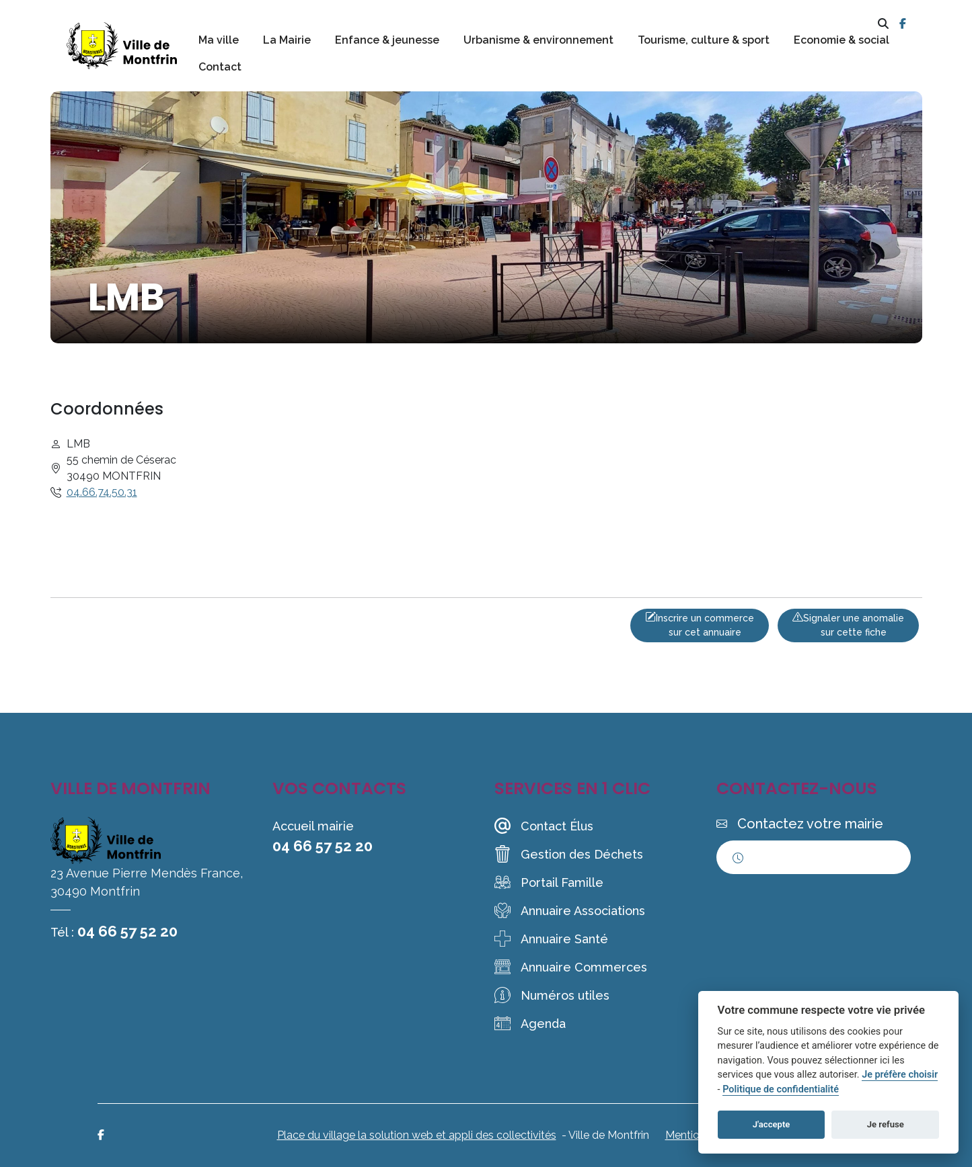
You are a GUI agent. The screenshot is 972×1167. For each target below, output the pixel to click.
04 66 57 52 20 (127, 931)
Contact (219, 66)
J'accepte (771, 1124)
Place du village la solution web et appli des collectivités (416, 1135)
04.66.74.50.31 (102, 492)
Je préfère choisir (900, 1074)
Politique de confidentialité (780, 1089)
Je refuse (885, 1124)
